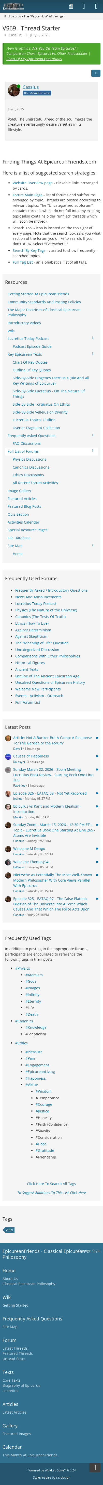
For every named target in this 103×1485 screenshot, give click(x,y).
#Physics (22, 968)
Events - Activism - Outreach (39, 695)
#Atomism (34, 974)
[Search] (71, 6)
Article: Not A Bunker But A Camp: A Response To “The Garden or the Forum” (52, 740)
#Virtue (31, 1084)
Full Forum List (27, 702)
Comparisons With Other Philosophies (47, 656)
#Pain (30, 1058)
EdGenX (18, 867)
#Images (32, 987)
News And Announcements (38, 596)
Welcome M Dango (29, 848)
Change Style (89, 1250)
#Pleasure (33, 1051)
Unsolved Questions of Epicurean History (50, 682)
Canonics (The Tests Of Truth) (40, 616)
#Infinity (32, 994)
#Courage (44, 1104)
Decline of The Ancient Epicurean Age (47, 676)
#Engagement (37, 1065)
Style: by (51, 1477)
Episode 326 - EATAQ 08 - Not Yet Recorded (50, 793)
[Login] (84, 6)
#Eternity (33, 1001)
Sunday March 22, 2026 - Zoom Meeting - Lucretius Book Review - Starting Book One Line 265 (53, 774)
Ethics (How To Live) (32, 623)
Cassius (15, 34)
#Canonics (24, 1020)
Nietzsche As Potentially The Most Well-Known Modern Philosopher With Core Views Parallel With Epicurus (52, 880)
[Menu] (96, 6)
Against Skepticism (31, 636)
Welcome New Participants (38, 689)
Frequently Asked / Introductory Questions (51, 590)
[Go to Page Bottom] (94, 1467)
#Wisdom (44, 1091)
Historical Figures (30, 662)
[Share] (95, 73)
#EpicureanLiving (40, 1071)
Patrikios (19, 785)
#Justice (42, 1111)
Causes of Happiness (31, 756)
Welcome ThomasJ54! (31, 861)
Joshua (18, 798)
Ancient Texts (26, 669)
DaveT (17, 748)
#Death (31, 1014)
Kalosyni (19, 762)
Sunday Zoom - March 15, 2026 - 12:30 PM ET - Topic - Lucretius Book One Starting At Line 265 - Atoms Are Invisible (54, 830)
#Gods (30, 981)
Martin (18, 817)
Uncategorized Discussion (37, 649)
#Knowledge (36, 1027)
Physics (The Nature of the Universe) (46, 610)
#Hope (41, 1144)
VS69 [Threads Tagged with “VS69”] (9, 1230)
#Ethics (21, 1042)
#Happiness (35, 1078)
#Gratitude (45, 1150)
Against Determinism (33, 629)
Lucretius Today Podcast (35, 603)
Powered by (51, 1470)
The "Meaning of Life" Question (42, 643)
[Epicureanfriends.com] (13, 6)
